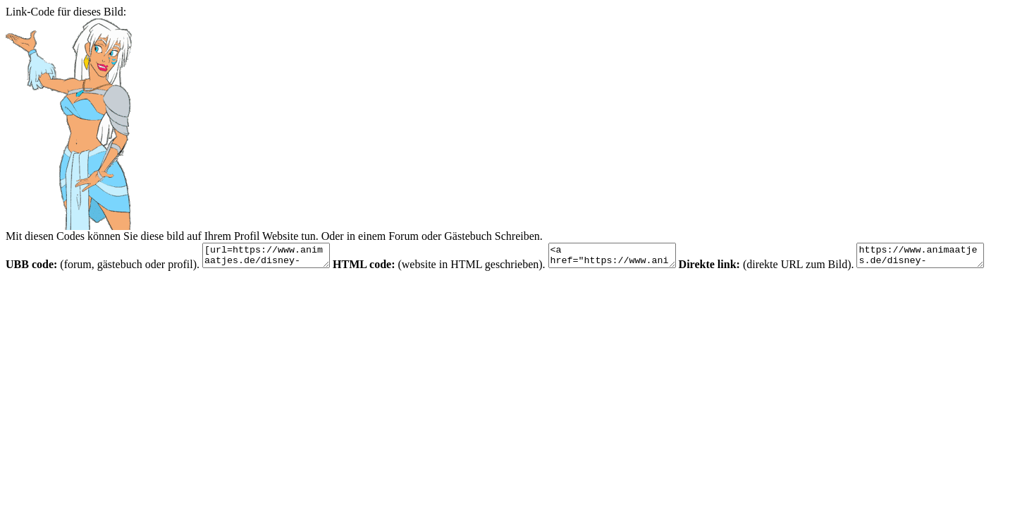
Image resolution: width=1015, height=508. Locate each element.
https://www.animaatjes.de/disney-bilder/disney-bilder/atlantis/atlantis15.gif (76, 290)
